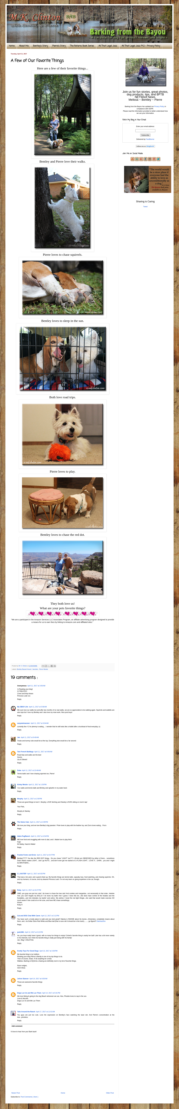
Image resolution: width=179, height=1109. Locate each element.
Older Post (110, 1093)
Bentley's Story (40, 46)
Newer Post (15, 1093)
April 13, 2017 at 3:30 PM (48, 951)
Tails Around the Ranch (26, 1012)
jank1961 (20, 932)
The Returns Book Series (82, 46)
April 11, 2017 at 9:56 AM (43, 752)
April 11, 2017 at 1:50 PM (33, 799)
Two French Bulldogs (25, 752)
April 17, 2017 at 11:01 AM (45, 1012)
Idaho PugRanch (23, 836)
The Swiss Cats (23, 822)
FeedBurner (150, 139)
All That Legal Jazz (108, 46)
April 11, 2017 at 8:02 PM (36, 874)
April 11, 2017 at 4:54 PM (40, 836)
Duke (19, 770)
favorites (35, 669)
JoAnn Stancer (23, 979)
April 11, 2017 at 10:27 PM (31, 890)
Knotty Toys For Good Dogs (28, 951)
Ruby (19, 890)
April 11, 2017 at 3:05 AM (36, 686)
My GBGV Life (22, 707)
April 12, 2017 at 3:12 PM (50, 916)
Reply (19, 699)
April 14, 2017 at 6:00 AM (38, 979)
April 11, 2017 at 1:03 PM (38, 785)
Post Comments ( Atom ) (29, 1097)
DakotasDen (101, 921)
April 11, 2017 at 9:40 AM (30, 737)
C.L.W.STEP (21, 874)
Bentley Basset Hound (24, 669)
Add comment (17, 1026)
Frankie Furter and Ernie (26, 855)
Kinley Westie (22, 785)
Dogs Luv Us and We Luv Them (29, 993)
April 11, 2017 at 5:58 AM (38, 707)
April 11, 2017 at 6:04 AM (39, 723)
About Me (24, 46)
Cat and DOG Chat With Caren (28, 916)
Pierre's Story (59, 46)
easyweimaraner (23, 723)
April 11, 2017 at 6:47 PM (46, 855)
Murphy (20, 799)
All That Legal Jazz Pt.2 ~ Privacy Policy (141, 46)
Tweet (145, 207)
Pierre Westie (43, 669)
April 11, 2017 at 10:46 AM (31, 770)
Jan (18, 737)
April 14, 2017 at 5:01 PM (51, 993)
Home (12, 46)
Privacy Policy (159, 106)
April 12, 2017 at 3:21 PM (34, 932)
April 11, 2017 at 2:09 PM (39, 822)
